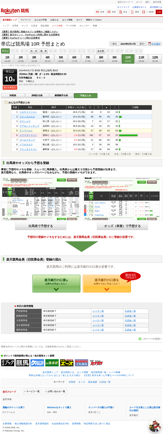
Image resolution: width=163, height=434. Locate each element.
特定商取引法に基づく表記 (97, 423)
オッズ (25, 25)
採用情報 (76, 423)
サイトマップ (123, 7)
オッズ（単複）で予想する (122, 226)
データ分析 (71, 25)
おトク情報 (67, 20)
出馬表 (15, 25)
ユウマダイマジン (28, 135)
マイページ (26, 20)
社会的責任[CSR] (60, 423)
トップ (6, 25)
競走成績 (45, 25)
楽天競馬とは (156, 7)
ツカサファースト (28, 112)
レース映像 (114, 372)
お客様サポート (139, 7)
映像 (95, 25)
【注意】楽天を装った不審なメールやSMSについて (108, 375)
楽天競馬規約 (42, 423)
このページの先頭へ (152, 338)
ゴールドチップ (27, 140)
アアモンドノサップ (29, 126)
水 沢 (34, 51)
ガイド (79, 20)
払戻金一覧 (130, 311)
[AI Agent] (155, 426)
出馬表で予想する (40, 226)
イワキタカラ (26, 144)
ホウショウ (25, 121)
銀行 (148, 2)
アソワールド (26, 130)
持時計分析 (37, 95)
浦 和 (43, 51)
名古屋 (100, 51)
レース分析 (57, 25)
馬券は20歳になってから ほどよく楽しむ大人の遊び (54, 375)
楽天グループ (124, 2)
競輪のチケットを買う (14, 407)
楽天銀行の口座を (112, 280)
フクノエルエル (27, 116)
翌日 (141, 43)
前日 (114, 43)
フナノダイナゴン (28, 149)
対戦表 (12, 95)
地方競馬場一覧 (98, 372)
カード (139, 2)
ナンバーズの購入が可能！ (101, 407)
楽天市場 (157, 2)
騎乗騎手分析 (61, 95)
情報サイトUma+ (94, 20)
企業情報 (7, 423)
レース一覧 (98, 311)
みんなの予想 (40, 20)
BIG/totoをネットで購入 (59, 407)
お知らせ (54, 20)
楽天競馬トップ (10, 20)
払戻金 (34, 25)
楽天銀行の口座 (56, 281)
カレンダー (84, 25)
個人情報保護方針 (23, 423)
